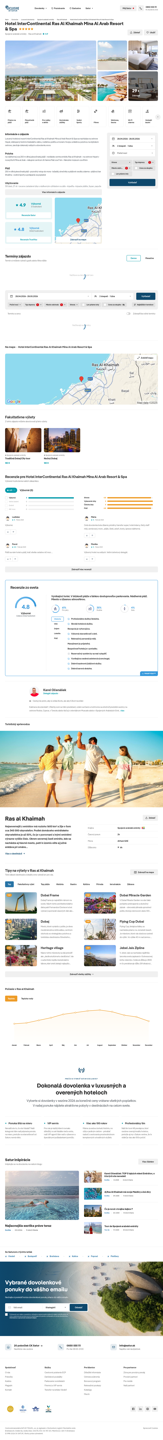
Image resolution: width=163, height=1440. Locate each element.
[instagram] (148, 1409)
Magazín (8, 1385)
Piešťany (113, 1256)
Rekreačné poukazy (92, 1385)
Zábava (130, 884)
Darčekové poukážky (53, 1377)
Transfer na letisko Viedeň (56, 1390)
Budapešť (31, 1256)
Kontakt (8, 1390)
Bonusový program (92, 1381)
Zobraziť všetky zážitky (81, 974)
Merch (87, 1394)
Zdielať (135, 32)
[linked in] (140, 1409)
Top (9, 884)
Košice (73, 1256)
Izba (56, 624)
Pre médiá (128, 1381)
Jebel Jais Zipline (132, 948)
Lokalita (57, 633)
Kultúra (86, 884)
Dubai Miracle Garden (135, 895)
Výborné (12, 498)
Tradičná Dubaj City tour (17, 458)
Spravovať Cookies (150, 1428)
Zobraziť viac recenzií (81, 569)
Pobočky (9, 1377)
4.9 (45, 34)
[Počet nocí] (132, 153)
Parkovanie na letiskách (55, 1381)
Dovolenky (41, 8)
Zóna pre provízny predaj (134, 1372)
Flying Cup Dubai (132, 921)
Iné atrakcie (115, 884)
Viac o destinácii (15, 853)
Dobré (11, 505)
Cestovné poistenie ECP (55, 1372)
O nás (7, 1372)
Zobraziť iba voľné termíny (144, 313)
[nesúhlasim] (13, 531)
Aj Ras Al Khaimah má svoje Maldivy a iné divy (127, 1191)
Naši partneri (129, 1385)
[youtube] (155, 1409)
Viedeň (10, 1256)
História (60, 884)
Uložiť (151, 32)
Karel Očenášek (54, 690)
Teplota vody (27, 998)
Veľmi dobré (14, 502)
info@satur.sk (127, 1345)
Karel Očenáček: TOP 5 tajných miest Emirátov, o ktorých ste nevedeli (129, 1175)
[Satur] (12, 8)
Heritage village (52, 948)
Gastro (73, 884)
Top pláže (45, 884)
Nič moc (12, 509)
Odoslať (78, 1307)
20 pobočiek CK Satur (28, 1345)
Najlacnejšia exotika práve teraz (28, 1226)
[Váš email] (24, 1307)
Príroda (99, 884)
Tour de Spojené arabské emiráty (121, 1226)
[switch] (128, 313)
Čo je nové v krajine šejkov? (118, 1209)
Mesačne (149, 258)
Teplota (11, 998)
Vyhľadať (132, 182)
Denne (134, 258)
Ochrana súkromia (92, 1377)
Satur (89, 8)
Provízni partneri (131, 1377)
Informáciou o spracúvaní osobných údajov (23, 1318)
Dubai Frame (50, 895)
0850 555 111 (74, 1345)
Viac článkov (148, 1161)
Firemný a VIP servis (53, 1385)
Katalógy (88, 1390)
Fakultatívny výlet (26, 884)
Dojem (56, 628)
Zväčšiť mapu (145, 358)
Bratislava (52, 1256)
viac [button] (122, 710)
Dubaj (45, 921)
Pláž (56, 638)
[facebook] (133, 1409)
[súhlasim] (8, 531)
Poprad (93, 1256)
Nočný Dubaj (50, 458)
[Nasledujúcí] (157, 116)
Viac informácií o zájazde (53, 192)
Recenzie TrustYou (28, 239)
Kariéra (8, 1381)
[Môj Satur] (128, 8)
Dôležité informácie (92, 1372)
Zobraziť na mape (144, 872)
